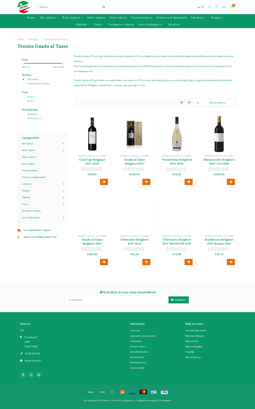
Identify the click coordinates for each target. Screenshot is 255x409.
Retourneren (137, 357)
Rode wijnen (71, 17)
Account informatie (195, 330)
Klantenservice (138, 362)
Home (31, 17)
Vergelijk (189, 351)
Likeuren (197, 17)
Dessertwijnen (141, 17)
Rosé (31, 101)
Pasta (98, 24)
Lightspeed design (146, 400)
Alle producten (193, 357)
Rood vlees (34, 118)
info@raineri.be (32, 360)
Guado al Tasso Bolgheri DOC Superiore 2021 (92, 243)
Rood (31, 96)
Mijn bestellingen (194, 335)
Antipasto (33, 114)
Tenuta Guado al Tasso (38, 83)
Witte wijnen (96, 17)
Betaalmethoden (139, 351)
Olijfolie (81, 24)
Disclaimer (136, 341)
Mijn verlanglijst (194, 346)
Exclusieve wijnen (121, 24)
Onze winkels (137, 367)
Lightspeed (128, 400)
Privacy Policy (138, 346)
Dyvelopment (164, 400)
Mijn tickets (191, 341)
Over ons (135, 330)
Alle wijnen (47, 17)
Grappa (216, 17)
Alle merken (32, 79)
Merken (173, 24)
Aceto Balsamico (149, 24)
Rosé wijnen (118, 17)
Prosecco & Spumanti (171, 17)
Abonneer (178, 299)
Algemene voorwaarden (143, 335)
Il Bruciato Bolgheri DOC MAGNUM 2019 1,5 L (177, 243)
